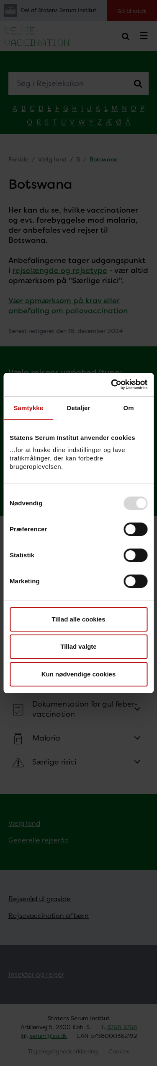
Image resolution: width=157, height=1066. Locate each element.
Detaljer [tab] (78, 407)
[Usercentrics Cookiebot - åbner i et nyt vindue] (111, 384)
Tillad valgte (78, 646)
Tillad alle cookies (78, 619)
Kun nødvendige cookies (78, 674)
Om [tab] (129, 407)
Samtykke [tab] (28, 407)
